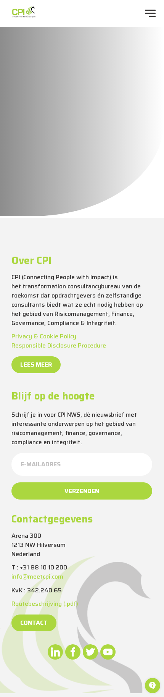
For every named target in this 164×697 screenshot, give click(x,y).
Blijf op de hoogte (53, 396)
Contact (34, 622)
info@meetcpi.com (37, 576)
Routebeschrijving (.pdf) (44, 603)
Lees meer (36, 364)
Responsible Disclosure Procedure (58, 345)
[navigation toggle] (150, 13)
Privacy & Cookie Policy (43, 336)
